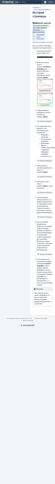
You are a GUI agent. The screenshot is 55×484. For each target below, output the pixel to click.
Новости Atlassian (28, 320)
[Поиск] (20, 2)
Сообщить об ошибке (40, 318)
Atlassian (27, 325)
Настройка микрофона (42, 9)
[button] (41, 7)
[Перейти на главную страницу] (7, 2)
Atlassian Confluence (21, 318)
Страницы (36, 7)
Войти (51, 2)
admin (38, 37)
